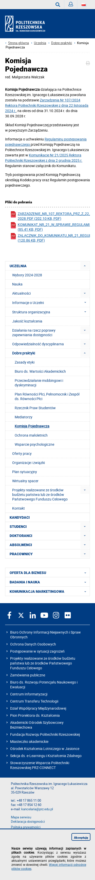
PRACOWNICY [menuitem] (21, 554)
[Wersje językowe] (83, 4)
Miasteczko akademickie (29, 741)
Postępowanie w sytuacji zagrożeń (37, 651)
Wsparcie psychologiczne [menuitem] (34, 444)
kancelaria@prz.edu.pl (37, 809)
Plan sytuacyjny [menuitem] (24, 471)
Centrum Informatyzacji (28, 694)
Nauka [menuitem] (17, 284)
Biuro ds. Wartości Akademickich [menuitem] (40, 371)
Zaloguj (72, 5)
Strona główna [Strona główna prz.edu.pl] (18, 43)
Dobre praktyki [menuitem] (23, 353)
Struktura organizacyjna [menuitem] (50, 312)
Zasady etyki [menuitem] (24, 362)
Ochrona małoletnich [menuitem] (31, 435)
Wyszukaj (59, 4)
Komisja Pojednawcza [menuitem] (32, 426)
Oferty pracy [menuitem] (22, 453)
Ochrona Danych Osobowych (33, 644)
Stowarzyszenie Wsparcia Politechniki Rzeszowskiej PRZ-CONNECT (39, 765)
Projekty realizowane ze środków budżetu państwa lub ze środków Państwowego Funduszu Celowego (42, 663)
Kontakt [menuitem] (18, 508)
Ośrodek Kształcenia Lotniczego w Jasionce (44, 748)
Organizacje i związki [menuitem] (28, 462)
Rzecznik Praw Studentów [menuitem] (35, 407)
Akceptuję (81, 837)
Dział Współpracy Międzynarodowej (38, 708)
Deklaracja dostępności (28, 821)
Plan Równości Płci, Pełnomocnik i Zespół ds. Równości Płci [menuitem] (47, 396)
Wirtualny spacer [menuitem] (25, 480)
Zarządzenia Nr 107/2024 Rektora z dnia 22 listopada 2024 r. (46, 105)
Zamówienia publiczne (27, 675)
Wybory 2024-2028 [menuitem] (27, 275)
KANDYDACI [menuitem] (20, 517)
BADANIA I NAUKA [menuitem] (49, 582)
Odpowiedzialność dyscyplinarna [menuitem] (38, 344)
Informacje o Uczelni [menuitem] (50, 302)
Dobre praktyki (61, 43)
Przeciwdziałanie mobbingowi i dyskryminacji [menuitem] (39, 382)
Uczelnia (40, 43)
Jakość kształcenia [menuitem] (27, 321)
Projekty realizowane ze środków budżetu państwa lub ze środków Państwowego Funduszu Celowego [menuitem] (40, 494)
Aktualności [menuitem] (21, 293)
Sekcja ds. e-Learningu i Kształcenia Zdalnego (46, 755)
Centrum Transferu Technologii (34, 701)
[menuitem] (84, 266)
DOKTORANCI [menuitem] (21, 536)
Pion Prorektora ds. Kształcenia (35, 715)
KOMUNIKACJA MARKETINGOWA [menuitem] (49, 591)
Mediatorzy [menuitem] (23, 417)
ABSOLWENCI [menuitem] (21, 545)
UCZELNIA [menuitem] (18, 266)
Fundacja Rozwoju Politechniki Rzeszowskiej (45, 734)
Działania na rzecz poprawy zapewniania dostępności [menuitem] (33, 332)
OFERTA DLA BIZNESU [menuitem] (49, 572)
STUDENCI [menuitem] (18, 527)
